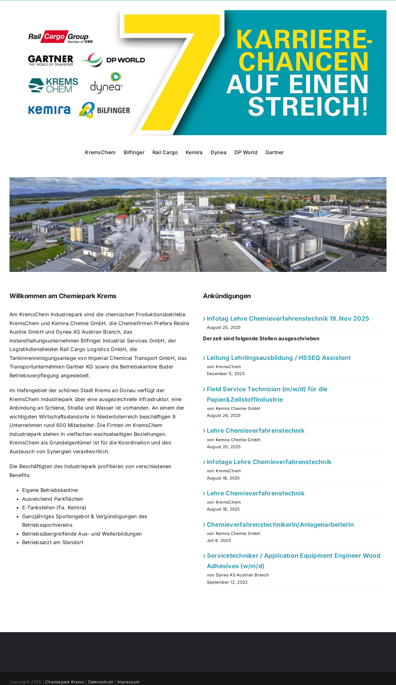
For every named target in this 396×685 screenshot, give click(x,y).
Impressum (128, 681)
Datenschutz (101, 681)
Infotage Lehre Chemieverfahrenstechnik (269, 462)
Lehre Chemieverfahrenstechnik (256, 430)
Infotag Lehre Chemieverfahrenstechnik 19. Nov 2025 (288, 318)
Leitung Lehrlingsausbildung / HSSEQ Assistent (279, 357)
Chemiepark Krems (64, 681)
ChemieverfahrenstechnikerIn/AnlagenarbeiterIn (280, 524)
